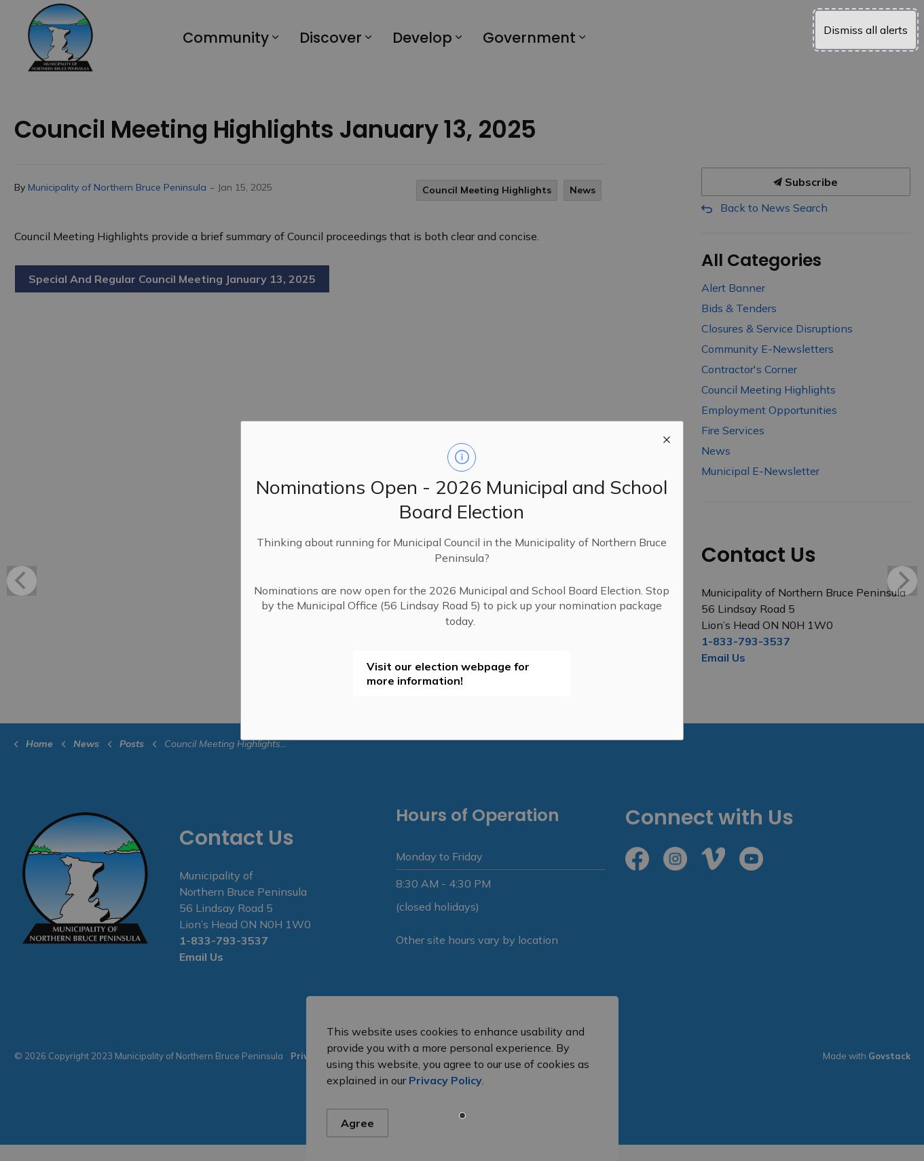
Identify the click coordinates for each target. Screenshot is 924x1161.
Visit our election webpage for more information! (448, 673)
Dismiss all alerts (866, 30)
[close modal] (666, 437)
